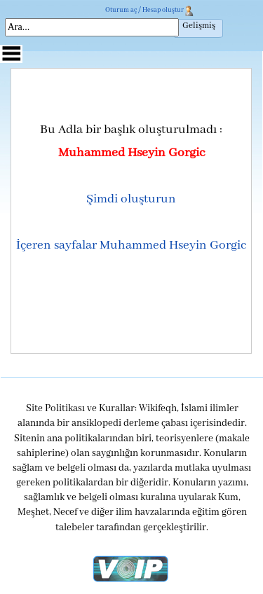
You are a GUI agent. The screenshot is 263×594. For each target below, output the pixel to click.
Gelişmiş (198, 26)
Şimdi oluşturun (131, 199)
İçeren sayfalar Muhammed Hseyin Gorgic (131, 245)
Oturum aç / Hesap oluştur (144, 10)
